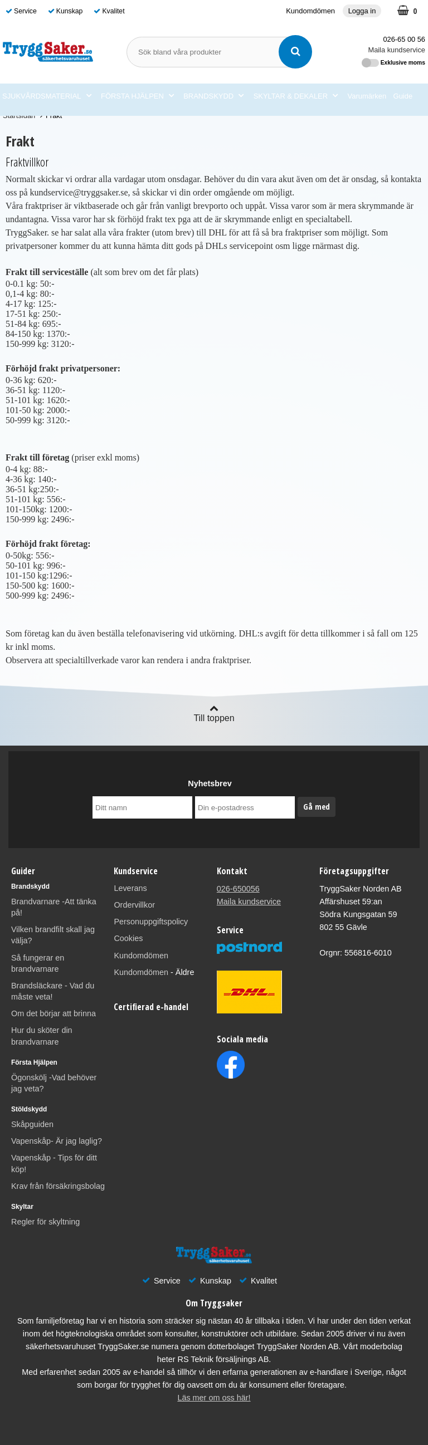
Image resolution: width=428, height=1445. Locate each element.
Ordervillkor (134, 904)
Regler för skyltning (45, 1221)
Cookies (128, 938)
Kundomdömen (310, 11)
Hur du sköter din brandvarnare (41, 1036)
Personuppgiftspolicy (151, 921)
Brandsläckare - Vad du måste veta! (52, 991)
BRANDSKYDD (213, 96)
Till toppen (213, 713)
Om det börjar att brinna (53, 1013)
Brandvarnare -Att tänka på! (53, 907)
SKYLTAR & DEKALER (296, 96)
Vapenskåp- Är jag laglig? (56, 1141)
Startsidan (19, 115)
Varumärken (367, 96)
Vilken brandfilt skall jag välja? (53, 935)
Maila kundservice (396, 50)
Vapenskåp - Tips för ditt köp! (54, 1163)
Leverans (130, 888)
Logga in (362, 11)
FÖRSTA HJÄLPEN (137, 96)
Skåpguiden (32, 1124)
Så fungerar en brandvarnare (37, 963)
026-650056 (238, 888)
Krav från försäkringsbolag (58, 1186)
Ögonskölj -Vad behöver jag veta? (53, 1083)
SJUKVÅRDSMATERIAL (46, 96)
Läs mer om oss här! (213, 1397)
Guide (403, 96)
